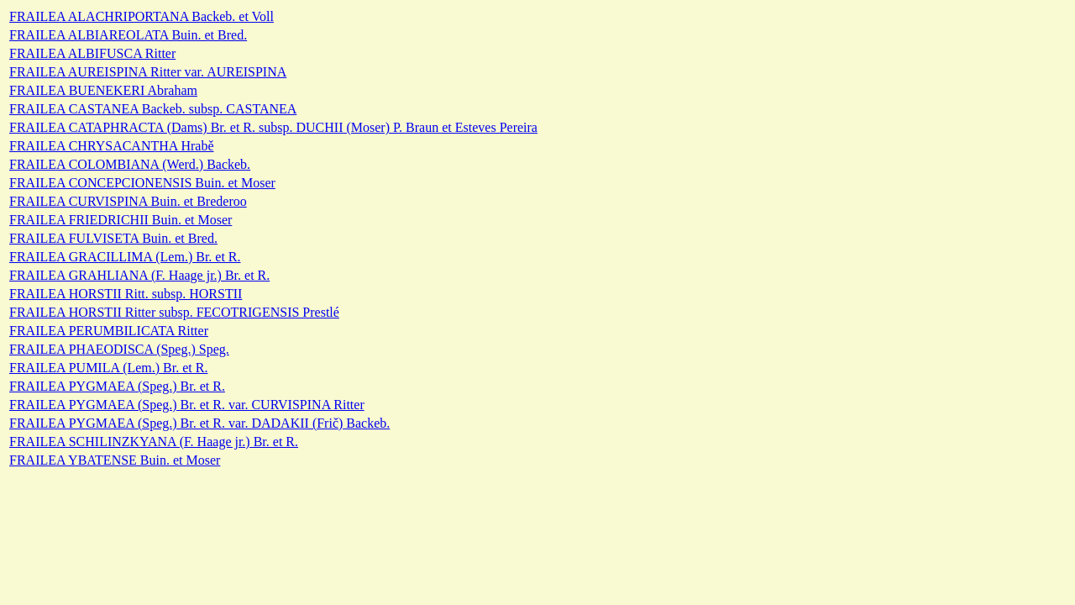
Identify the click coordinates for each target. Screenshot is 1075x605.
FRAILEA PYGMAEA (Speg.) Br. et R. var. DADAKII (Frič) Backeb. (199, 423)
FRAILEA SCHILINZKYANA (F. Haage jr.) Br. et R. (153, 441)
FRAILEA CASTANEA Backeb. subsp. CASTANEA (152, 109)
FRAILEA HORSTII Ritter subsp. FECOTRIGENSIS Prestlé (174, 312)
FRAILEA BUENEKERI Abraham (103, 90)
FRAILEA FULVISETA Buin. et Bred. (113, 238)
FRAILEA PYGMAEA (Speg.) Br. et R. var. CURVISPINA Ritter (186, 404)
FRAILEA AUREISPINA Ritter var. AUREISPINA (147, 72)
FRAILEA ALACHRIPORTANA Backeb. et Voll (141, 16)
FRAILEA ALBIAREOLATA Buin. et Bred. (128, 35)
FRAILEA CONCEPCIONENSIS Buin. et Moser (142, 183)
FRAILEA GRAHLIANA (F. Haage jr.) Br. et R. (139, 275)
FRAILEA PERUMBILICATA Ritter (108, 331)
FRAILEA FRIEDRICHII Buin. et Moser (120, 220)
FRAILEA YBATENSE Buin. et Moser (114, 460)
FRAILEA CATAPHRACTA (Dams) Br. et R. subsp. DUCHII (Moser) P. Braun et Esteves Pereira (273, 127)
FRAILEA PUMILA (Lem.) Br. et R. (108, 367)
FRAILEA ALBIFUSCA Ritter (92, 53)
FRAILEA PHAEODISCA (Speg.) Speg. (119, 349)
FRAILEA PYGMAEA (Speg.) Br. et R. (117, 386)
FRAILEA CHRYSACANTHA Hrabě (111, 146)
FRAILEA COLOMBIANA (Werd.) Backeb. (129, 164)
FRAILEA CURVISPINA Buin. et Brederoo (128, 201)
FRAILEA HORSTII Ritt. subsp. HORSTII (125, 294)
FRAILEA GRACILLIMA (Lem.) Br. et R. (125, 257)
